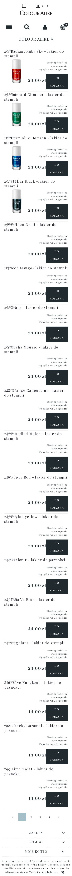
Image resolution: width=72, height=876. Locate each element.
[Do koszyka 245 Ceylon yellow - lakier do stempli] (57, 547)
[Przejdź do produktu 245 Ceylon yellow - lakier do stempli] (17, 527)
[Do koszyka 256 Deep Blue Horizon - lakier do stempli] (57, 168)
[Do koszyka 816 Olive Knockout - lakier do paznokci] (57, 713)
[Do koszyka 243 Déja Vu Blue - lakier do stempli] (57, 630)
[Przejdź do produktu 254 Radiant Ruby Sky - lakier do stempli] (17, 71)
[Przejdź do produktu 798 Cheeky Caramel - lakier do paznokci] (17, 736)
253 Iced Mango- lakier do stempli (36, 268)
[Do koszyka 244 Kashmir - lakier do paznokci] (57, 586)
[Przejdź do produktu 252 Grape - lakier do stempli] (17, 314)
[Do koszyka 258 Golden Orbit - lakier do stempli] (57, 255)
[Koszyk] (63, 27)
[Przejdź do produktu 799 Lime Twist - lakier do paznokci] (17, 779)
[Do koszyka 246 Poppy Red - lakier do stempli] (57, 503)
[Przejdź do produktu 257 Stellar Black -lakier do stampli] (17, 201)
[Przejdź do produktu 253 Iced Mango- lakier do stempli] (17, 274)
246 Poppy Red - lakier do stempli (35, 477)
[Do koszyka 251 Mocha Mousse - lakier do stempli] (57, 377)
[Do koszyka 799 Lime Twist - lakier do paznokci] (57, 799)
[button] (9, 27)
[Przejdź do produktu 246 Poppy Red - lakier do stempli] (17, 483)
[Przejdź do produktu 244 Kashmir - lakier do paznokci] (17, 566)
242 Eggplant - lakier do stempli (34, 643)
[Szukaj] (27, 27)
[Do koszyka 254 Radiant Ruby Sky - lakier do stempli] (57, 81)
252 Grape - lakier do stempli (31, 307)
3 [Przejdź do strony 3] (40, 817)
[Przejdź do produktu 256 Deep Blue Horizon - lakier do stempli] (17, 157)
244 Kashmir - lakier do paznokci (34, 560)
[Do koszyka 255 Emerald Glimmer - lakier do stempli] (57, 125)
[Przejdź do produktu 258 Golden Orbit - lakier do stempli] (17, 235)
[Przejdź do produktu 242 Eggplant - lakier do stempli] (17, 649)
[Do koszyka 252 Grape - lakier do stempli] (57, 334)
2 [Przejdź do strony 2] (31, 817)
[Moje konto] (45, 27)
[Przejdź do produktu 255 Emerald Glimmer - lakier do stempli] (17, 114)
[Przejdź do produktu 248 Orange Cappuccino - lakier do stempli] (17, 400)
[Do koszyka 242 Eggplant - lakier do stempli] (57, 669)
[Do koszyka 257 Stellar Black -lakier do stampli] (57, 211)
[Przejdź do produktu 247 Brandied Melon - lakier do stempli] (17, 444)
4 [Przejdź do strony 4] (49, 817)
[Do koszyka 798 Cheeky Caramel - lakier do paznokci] (57, 756)
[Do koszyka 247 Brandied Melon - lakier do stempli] (57, 464)
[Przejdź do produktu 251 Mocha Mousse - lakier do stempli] (17, 357)
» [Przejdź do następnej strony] (59, 817)
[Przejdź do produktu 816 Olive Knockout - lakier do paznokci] (17, 692)
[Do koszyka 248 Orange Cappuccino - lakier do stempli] (57, 421)
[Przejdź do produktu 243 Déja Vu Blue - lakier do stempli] (17, 610)
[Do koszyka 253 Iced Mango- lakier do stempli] (57, 294)
